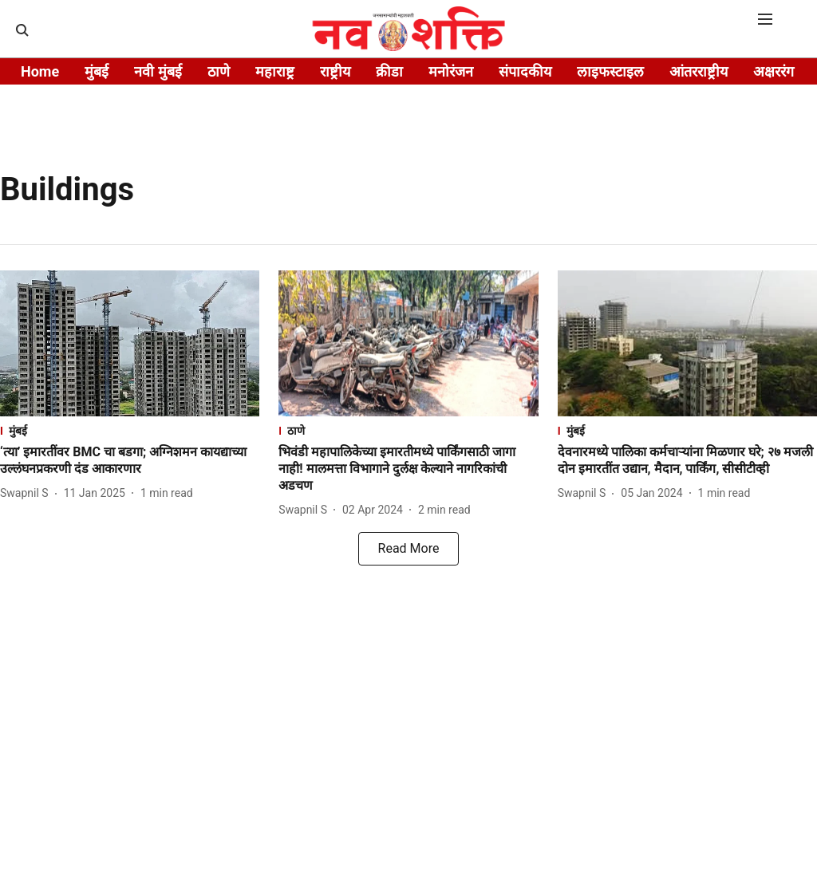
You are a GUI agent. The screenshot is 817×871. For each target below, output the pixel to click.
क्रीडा (389, 71)
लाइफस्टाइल (610, 71)
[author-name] (27, 493)
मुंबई (97, 71)
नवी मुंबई (157, 71)
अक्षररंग (773, 71)
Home (40, 71)
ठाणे (218, 71)
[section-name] (129, 430)
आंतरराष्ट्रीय (698, 71)
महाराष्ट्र (274, 71)
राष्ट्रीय (335, 71)
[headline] (129, 461)
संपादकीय (525, 71)
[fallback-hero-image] (129, 343)
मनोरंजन (450, 71)
